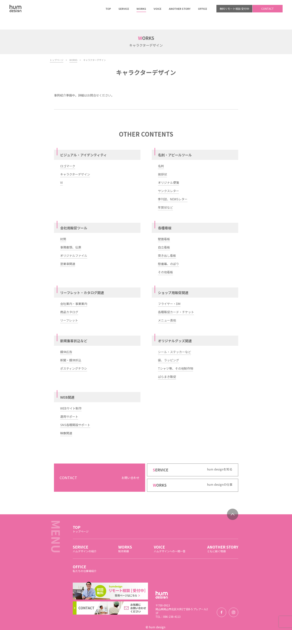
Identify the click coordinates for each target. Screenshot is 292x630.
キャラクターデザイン (75, 161)
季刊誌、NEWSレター (172, 186)
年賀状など (165, 194)
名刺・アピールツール (175, 142)
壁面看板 (164, 226)
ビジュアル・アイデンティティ (83, 142)
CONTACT (267, 9)
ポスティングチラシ (73, 355)
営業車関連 (67, 251)
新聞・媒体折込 (70, 347)
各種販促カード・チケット (176, 299)
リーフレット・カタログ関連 (82, 280)
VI (61, 170)
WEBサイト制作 (71, 395)
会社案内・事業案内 (73, 291)
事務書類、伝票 (70, 234)
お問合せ (93, 83)
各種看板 (164, 215)
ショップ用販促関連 (173, 280)
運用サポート (69, 404)
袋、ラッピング (168, 347)
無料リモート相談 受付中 (234, 9)
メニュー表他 (167, 307)
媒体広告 (66, 339)
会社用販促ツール (73, 215)
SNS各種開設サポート (75, 412)
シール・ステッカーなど (174, 339)
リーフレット (69, 307)
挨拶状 (162, 161)
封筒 (63, 226)
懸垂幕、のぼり (168, 251)
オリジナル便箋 (168, 170)
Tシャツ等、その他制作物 (175, 355)
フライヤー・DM (169, 291)
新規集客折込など (73, 328)
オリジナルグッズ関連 (175, 328)
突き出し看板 (167, 243)
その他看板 (165, 259)
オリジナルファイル (73, 243)
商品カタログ (69, 299)
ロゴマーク (67, 153)
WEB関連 (67, 384)
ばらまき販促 (167, 364)
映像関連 (66, 420)
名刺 (161, 153)
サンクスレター (168, 178)
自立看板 (164, 234)
